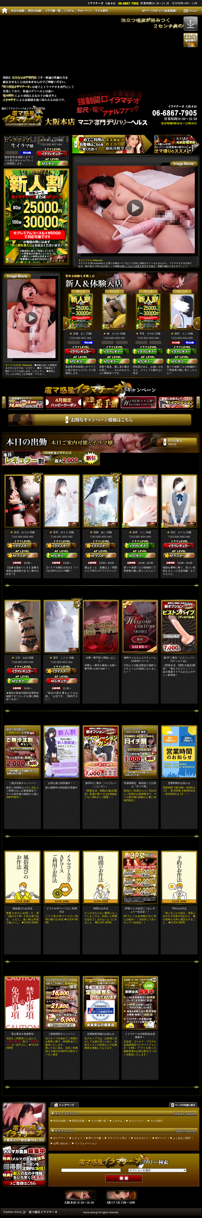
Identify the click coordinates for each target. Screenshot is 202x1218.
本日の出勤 (59, 1120)
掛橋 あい (100, 532)
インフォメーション (86, 1143)
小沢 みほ (21, 657)
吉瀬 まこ (50, 140)
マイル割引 (156, 1120)
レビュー (77, 1138)
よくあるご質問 (181, 1138)
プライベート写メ (117, 1138)
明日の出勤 (78, 1120)
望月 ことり (60, 657)
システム (117, 1120)
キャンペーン (136, 1120)
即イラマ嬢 (95, 1138)
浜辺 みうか (21, 532)
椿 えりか (113, 333)
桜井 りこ (181, 333)
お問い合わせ (60, 1143)
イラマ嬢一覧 (98, 1120)
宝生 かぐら (178, 532)
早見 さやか (147, 333)
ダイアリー (59, 1138)
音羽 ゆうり (60, 532)
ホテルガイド (141, 1138)
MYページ (160, 1138)
